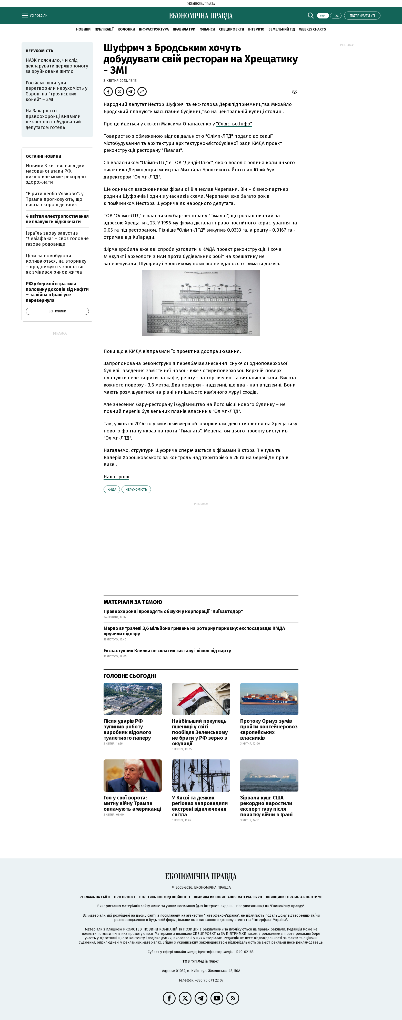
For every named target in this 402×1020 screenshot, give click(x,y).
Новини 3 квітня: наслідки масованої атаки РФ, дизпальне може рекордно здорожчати (56, 174)
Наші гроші (116, 477)
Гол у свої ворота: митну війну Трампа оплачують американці (132, 803)
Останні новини (43, 156)
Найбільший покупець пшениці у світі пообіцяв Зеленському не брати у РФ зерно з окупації (200, 732)
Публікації (104, 29)
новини (83, 29)
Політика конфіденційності (164, 897)
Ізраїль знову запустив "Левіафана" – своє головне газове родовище (57, 238)
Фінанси (207, 29)
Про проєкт (124, 897)
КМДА (111, 489)
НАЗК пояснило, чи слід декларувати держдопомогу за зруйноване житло (57, 65)
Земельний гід (281, 29)
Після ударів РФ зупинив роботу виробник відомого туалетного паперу (127, 729)
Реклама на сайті (94, 897)
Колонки (126, 29)
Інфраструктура (154, 29)
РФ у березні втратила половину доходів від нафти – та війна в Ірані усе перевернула (57, 292)
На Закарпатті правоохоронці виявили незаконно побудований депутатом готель (53, 119)
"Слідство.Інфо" (234, 124)
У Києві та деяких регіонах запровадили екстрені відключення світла (200, 806)
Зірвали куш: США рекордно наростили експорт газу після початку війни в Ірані (266, 806)
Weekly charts (312, 29)
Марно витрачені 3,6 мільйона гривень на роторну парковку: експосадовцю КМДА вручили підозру (194, 631)
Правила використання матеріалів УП (228, 897)
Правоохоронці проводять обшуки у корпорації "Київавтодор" (173, 611)
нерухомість (136, 489)
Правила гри (184, 29)
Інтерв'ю (256, 29)
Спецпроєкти (231, 29)
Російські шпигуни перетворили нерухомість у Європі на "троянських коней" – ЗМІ (56, 91)
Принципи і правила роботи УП (294, 897)
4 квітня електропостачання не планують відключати (57, 219)
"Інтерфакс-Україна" (221, 915)
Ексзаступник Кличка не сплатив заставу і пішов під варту (167, 650)
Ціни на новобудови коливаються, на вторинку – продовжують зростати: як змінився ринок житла (56, 264)
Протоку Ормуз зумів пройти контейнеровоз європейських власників (269, 729)
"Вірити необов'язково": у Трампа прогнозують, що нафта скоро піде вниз (55, 199)
